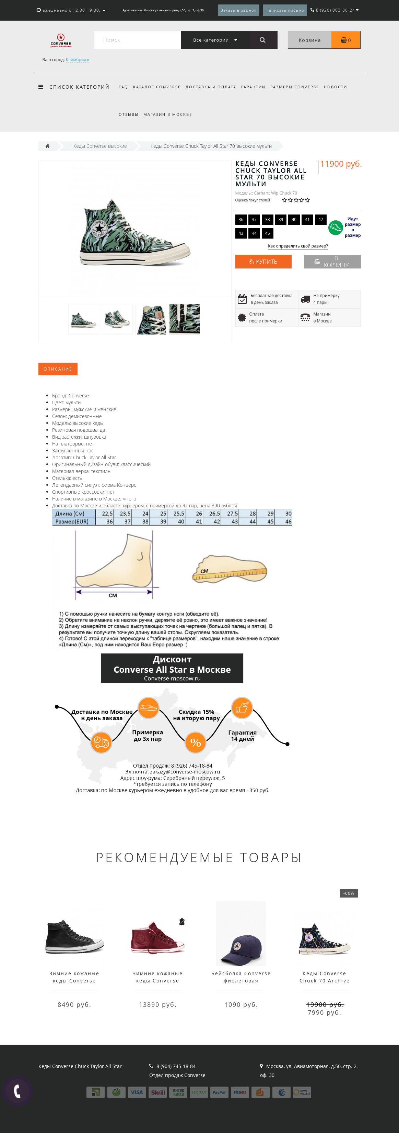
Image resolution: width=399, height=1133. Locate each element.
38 (267, 219)
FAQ (123, 86)
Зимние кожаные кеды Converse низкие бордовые (158, 980)
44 (254, 233)
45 (267, 233)
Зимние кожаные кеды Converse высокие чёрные (74, 980)
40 (294, 219)
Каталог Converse (158, 86)
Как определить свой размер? (298, 246)
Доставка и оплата (213, 86)
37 (254, 219)
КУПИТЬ (266, 261)
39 (281, 219)
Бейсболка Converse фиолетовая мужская (241, 980)
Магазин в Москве (168, 114)
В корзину (331, 261)
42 (320, 219)
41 (307, 219)
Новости (341, 86)
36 (241, 219)
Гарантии (256, 86)
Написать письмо (285, 10)
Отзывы (129, 114)
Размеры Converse (299, 86)
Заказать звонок (239, 10)
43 (241, 233)
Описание (58, 369)
